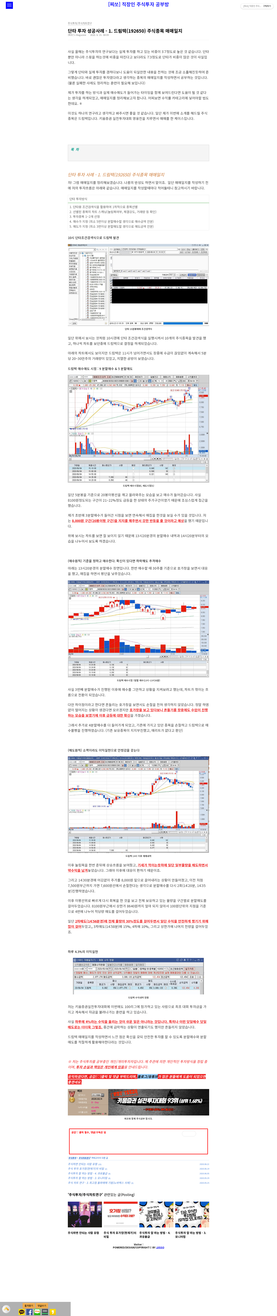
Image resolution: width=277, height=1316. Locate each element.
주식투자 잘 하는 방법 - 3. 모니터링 (87, 1227)
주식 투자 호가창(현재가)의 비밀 (86, 1218)
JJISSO (160, 1297)
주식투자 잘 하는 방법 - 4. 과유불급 (87, 1223)
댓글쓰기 (42, 1305)
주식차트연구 (84, 1207)
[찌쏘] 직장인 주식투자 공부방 (138, 4)
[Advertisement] (138, 1149)
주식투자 (72, 1207)
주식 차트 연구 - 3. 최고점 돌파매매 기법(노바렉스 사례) (99, 1232)
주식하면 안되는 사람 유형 (82, 1213)
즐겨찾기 (29, 1305)
